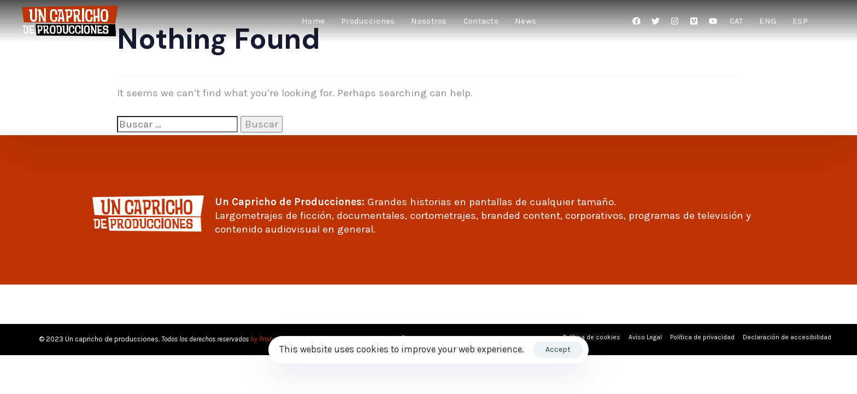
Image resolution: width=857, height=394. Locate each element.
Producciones (368, 21)
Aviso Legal (645, 337)
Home (313, 21)
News (525, 21)
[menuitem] (736, 21)
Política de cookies (591, 337)
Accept (558, 349)
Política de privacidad (702, 337)
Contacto (480, 21)
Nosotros (429, 21)
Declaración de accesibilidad (787, 337)
